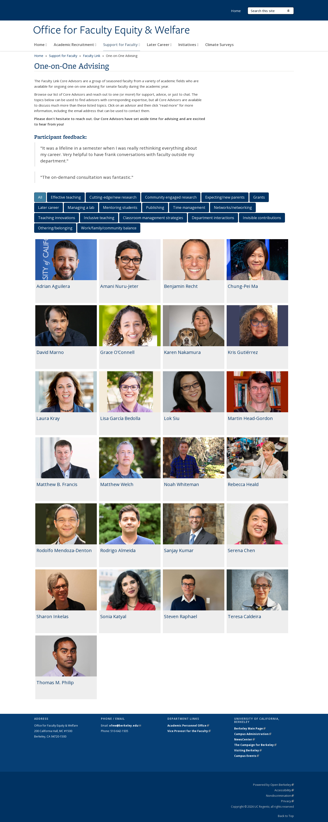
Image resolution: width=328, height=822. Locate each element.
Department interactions (213, 217)
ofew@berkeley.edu (125, 725)
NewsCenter (244, 739)
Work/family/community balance (108, 227)
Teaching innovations (56, 217)
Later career (48, 207)
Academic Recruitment (75, 44)
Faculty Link (91, 56)
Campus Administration (252, 734)
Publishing (155, 207)
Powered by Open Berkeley (273, 785)
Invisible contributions (262, 217)
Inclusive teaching (99, 217)
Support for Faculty (121, 44)
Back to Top (286, 816)
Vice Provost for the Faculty (189, 731)
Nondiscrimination (280, 796)
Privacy (287, 801)
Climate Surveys (219, 44)
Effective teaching (66, 197)
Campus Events (246, 756)
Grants (259, 197)
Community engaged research (171, 197)
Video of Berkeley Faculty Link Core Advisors (253, 104)
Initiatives (188, 44)
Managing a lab (81, 207)
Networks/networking (233, 207)
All (40, 197)
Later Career (159, 44)
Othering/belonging (55, 227)
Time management (189, 207)
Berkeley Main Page (250, 728)
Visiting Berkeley (248, 750)
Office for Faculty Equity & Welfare (111, 30)
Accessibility (284, 790)
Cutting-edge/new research (113, 197)
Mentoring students (120, 207)
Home (40, 44)
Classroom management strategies (153, 217)
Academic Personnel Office (188, 725)
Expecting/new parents (225, 197)
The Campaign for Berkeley (255, 745)
